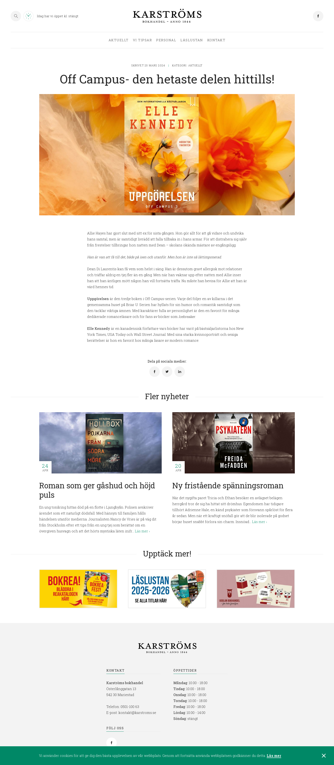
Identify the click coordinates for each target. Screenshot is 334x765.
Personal (166, 40)
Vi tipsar (142, 40)
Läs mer (274, 756)
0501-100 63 (130, 706)
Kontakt (216, 40)
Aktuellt (119, 40)
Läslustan (191, 40)
